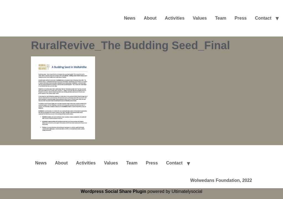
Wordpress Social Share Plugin (114, 191)
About (150, 18)
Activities (174, 18)
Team (220, 18)
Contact (263, 18)
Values (200, 18)
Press (241, 18)
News (129, 18)
